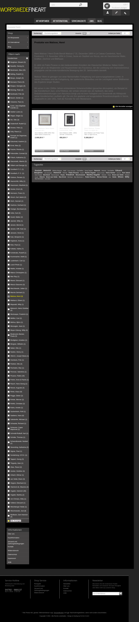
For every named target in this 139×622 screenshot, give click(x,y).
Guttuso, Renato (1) (17, 177)
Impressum (12, 558)
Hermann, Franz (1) (17, 193)
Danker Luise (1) (16, 112)
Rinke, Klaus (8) (16, 392)
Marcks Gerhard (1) (17, 292)
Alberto (42, 177)
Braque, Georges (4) (17, 86)
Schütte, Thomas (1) (17, 437)
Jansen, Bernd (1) (16, 225)
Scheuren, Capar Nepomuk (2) (16, 428)
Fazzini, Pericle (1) (17, 149)
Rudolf (82, 172)
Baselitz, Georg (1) (17, 66)
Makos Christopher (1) (18, 273)
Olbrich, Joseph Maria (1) (19, 356)
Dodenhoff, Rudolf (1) (18, 124)
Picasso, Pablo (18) (17, 376)
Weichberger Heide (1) (18, 507)
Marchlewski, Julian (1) (18, 288)
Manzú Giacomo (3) (17, 284)
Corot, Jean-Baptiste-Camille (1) (18, 107)
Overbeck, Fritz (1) (17, 360)
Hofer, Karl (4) (15, 213)
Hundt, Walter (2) (16, 217)
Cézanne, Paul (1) (17, 102)
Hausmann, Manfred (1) (19, 185)
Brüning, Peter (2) (16, 90)
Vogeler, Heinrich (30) (18, 491)
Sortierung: (38, 33)
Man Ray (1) (14, 276)
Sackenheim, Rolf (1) (18, 411)
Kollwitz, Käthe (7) (17, 249)
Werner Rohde (101, 172)
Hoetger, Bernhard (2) (18, 209)
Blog (9, 47)
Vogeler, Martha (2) (17, 495)
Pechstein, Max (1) (17, 368)
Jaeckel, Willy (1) (16, 221)
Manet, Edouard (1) (17, 280)
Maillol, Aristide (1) (17, 269)
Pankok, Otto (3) (16, 364)
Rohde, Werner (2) (17, 400)
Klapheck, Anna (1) (17, 241)
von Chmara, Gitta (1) (18, 499)
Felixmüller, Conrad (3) (18, 153)
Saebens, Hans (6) (17, 415)
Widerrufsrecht (13, 550)
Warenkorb (107, 6)
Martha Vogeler (90, 173)
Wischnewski (81, 175)
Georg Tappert (89, 170)
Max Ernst (63, 177)
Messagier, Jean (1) (17, 326)
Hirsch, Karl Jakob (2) (18, 197)
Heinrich (47, 170)
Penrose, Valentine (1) (18, 372)
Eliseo (121, 177)
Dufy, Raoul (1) (15, 131)
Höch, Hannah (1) (16, 201)
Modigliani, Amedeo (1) (18, 340)
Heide (114, 177)
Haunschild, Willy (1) (17, 181)
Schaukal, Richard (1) (18, 423)
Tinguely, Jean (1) (16, 463)
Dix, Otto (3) (14, 120)
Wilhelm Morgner (57, 170)
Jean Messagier (48, 172)
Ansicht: (78, 33)
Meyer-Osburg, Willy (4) (19, 330)
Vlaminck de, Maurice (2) (19, 487)
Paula (63, 175)
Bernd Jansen (55, 175)
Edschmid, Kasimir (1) (18, 141)
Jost (110, 177)
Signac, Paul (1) (16, 451)
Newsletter (67, 584)
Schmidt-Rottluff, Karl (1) (19, 433)
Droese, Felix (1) (16, 128)
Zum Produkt (39, 151)
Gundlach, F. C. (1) (17, 173)
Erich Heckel (38, 175)
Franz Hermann (71, 170)
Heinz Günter (111, 173)
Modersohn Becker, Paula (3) (17, 335)
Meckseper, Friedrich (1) (19, 314)
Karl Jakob (126, 173)
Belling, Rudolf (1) (16, 74)
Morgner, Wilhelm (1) (18, 344)
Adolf (65, 170)
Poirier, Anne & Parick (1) (19, 380)
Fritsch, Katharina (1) (18, 157)
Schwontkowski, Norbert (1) (19, 442)
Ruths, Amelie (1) (16, 408)
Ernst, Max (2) (15, 145)
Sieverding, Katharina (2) (19, 447)
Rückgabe (37, 584)
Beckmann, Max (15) (17, 70)
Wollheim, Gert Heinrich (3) (19, 516)
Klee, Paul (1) (15, 245)
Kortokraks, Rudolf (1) (18, 253)
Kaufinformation (13, 538)
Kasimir (38, 170)
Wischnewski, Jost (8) (18, 511)
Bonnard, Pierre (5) (17, 82)
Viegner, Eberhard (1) (18, 483)
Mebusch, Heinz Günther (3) (19, 309)
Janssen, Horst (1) (17, 233)
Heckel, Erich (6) (16, 189)
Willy (127, 177)
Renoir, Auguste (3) (17, 388)
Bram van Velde (118, 175)
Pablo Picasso (74, 173)
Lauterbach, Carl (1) (17, 261)
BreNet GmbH (84, 616)
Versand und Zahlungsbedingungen (16, 543)
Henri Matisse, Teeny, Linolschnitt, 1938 (67, 129)
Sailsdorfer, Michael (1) (18, 419)
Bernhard (46, 175)
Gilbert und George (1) (18, 165)
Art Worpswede (13, 38)
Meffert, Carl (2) (16, 318)
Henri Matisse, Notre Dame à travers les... (44, 129)
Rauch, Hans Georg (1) (18, 384)
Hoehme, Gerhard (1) (18, 205)
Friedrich (70, 175)
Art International (13, 42)
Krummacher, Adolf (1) (18, 257)
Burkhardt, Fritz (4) (17, 94)
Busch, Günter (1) (16, 98)
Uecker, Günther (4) (17, 471)
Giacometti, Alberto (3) (18, 161)
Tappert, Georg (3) (17, 459)
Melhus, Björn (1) (16, 322)
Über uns (11, 534)
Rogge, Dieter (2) (16, 396)
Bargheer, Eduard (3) (18, 62)
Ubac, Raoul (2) (16, 467)
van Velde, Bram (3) (17, 479)
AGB (9, 562)
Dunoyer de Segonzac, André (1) (18, 137)
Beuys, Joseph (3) (17, 78)
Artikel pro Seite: (114, 33)
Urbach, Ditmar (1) (17, 475)
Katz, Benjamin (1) (17, 237)
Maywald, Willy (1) (17, 304)
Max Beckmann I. (79, 177)
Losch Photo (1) (16, 265)
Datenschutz (12, 554)
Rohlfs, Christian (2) (17, 404)
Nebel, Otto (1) (15, 348)
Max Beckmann (39, 179)
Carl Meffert (80, 170)
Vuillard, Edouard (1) (17, 503)
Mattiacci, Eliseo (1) (17, 300)
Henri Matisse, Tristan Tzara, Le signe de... (92, 129)
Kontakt (10, 547)
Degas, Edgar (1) (16, 116)
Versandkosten (59, 613)
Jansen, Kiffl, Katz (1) (18, 229)
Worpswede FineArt (23, 10)
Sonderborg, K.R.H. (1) (18, 455)
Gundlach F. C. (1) (17, 169)
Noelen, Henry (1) (16, 352)
